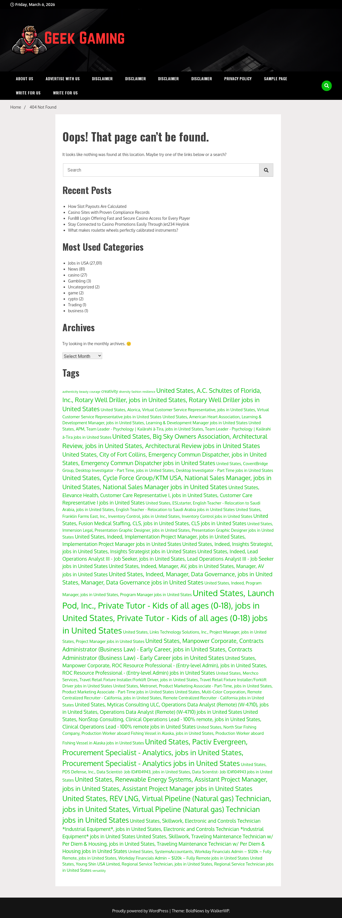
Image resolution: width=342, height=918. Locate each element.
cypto (73, 298)
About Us (24, 78)
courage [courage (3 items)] (94, 392)
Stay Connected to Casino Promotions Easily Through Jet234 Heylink (128, 224)
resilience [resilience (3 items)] (149, 392)
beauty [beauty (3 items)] (83, 392)
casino (73, 275)
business (76, 310)
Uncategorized (81, 286)
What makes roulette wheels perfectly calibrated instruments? (123, 230)
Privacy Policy (237, 78)
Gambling (77, 280)
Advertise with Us (63, 78)
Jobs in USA (78, 263)
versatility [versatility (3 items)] (99, 871)
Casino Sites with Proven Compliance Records (109, 212)
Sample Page (275, 78)
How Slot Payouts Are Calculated (97, 206)
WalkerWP (220, 910)
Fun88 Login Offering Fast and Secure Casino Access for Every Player (129, 218)
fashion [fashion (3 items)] (136, 392)
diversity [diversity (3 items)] (125, 392)
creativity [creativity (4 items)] (109, 391)
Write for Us (28, 93)
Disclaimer (102, 78)
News (73, 269)
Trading (75, 304)
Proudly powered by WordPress (140, 910)
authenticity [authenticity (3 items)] (70, 392)
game (73, 292)
